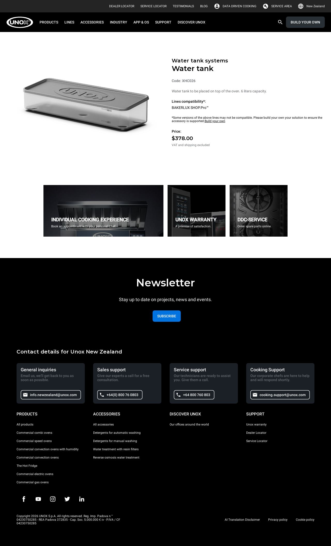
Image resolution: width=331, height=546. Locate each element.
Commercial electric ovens (35, 474)
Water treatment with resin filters (116, 449)
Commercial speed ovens (34, 441)
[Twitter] (67, 499)
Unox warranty (256, 424)
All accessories (103, 424)
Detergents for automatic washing (117, 433)
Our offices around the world (189, 424)
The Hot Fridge (27, 466)
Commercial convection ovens (38, 457)
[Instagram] (53, 499)
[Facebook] (24, 499)
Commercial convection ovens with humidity (48, 449)
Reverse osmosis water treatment (116, 457)
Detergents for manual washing (115, 441)
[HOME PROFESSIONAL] (21, 22)
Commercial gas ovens (33, 482)
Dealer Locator (256, 433)
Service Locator (256, 441)
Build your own (215, 121)
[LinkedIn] (81, 499)
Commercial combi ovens (34, 433)
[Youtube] (38, 499)
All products (25, 424)
